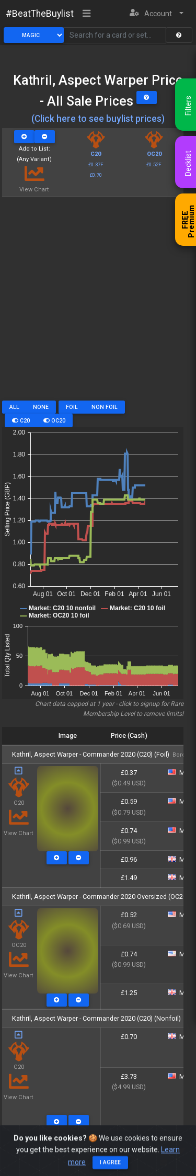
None (41, 407)
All (14, 407)
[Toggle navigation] (86, 14)
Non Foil (104, 407)
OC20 (54, 420)
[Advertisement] (98, 302)
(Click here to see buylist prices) (98, 118)
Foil (72, 407)
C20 (21, 420)
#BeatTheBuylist (40, 13)
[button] (156, 14)
